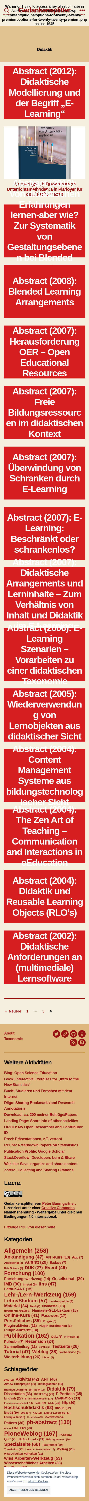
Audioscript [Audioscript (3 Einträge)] (13, 1262)
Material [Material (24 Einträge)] (16, 1306)
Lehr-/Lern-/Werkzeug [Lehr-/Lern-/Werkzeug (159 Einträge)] (40, 1294)
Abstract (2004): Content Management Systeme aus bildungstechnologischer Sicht (44, 775)
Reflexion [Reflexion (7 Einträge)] (13, 1341)
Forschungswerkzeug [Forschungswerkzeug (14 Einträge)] (27, 1279)
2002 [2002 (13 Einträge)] (9, 1380)
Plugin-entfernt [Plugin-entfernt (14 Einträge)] (21, 1330)
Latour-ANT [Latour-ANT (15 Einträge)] (18, 1289)
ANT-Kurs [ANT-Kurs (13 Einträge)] (58, 1257)
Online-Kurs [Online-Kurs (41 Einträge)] (21, 1315)
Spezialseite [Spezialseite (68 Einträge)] (22, 1444)
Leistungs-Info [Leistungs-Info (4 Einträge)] (61, 1301)
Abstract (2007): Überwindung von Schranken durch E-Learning (44, 473)
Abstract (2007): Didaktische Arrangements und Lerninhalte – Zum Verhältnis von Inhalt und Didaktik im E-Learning (44, 594)
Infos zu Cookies (38, 1481)
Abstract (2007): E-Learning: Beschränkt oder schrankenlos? (44, 533)
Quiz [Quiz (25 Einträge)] (10, 1439)
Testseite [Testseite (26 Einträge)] (65, 1346)
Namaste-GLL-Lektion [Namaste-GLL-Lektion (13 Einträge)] (55, 1310)
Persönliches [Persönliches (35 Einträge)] (22, 1320)
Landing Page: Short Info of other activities (41, 1121)
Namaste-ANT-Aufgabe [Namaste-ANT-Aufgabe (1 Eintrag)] (17, 1311)
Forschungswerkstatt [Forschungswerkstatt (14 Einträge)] (18, 1403)
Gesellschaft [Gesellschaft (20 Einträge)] (68, 1278)
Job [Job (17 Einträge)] (26, 1412)
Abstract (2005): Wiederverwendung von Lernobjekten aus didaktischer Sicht (44, 715)
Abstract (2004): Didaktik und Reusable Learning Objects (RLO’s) (44, 896)
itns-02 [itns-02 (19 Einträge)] (11, 1412)
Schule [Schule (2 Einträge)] (44, 1347)
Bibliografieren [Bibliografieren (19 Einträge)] (50, 1384)
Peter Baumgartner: (59, 1203)
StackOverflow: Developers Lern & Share (39, 1158)
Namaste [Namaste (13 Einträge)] (53, 1306)
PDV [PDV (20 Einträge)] (26, 1428)
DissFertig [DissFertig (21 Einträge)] (44, 1394)
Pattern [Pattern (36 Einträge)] (14, 1423)
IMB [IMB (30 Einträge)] (12, 1284)
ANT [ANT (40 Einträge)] (49, 1379)
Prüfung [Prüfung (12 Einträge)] (66, 1435)
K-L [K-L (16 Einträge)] (37, 1412)
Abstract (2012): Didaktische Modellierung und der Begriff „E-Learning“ (44, 92)
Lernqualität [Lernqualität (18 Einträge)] (14, 1417)
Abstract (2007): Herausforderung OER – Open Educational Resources (44, 351)
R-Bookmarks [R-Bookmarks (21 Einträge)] (31, 1439)
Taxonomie (13, 1039)
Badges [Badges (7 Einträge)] (58, 1262)
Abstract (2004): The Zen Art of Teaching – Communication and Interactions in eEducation (44, 836)
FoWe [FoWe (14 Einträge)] (40, 1403)
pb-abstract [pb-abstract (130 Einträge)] (48, 1422)
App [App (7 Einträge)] (77, 1257)
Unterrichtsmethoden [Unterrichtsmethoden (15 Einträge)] (40, 1449)
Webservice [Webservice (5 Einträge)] (70, 1352)
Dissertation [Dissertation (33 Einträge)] (18, 1394)
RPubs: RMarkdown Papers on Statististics (41, 1145)
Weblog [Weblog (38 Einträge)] (44, 1351)
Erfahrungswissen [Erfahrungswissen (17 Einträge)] (39, 1398)
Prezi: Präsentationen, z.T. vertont (33, 1139)
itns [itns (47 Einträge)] (47, 1284)
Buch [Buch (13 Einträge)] (39, 1389)
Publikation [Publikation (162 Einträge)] (26, 1335)
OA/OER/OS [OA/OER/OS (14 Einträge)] (54, 1417)
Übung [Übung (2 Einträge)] (48, 1357)
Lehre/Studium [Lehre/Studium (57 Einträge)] (26, 1300)
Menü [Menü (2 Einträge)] (35, 1306)
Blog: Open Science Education (30, 1073)
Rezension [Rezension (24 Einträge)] (39, 1341)
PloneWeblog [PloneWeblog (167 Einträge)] (30, 1433)
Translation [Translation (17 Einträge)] (13, 1449)
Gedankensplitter (45, 10)
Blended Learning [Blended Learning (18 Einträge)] (18, 1389)
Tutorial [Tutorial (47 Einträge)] (17, 1351)
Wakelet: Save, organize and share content (40, 1164)
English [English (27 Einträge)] (13, 1398)
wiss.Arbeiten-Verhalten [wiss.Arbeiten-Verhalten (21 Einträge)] (23, 1453)
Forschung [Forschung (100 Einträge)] (24, 1273)
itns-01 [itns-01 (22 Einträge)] (63, 1408)
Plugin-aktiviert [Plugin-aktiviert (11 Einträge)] (20, 1325)
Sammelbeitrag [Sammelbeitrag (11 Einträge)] (20, 1346)
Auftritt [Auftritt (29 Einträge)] (36, 1262)
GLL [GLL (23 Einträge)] (54, 1402)
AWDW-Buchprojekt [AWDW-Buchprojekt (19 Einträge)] (20, 1384)
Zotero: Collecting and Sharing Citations (38, 1170)
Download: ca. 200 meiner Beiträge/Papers (40, 1115)
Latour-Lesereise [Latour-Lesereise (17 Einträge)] (57, 1412)
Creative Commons (58, 1208)
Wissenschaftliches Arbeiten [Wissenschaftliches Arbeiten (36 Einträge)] (33, 1463)
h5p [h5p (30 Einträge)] (68, 1403)
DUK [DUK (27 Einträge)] (34, 1267)
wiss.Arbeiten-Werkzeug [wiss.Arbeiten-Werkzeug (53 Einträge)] (33, 1458)
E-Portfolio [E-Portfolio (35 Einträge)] (69, 1394)
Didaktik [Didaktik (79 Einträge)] (61, 1389)
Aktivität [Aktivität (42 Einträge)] (27, 1379)
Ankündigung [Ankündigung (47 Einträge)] (24, 1257)
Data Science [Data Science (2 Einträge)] (13, 1268)
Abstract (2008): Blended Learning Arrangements (44, 291)
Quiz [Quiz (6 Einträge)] (56, 1336)
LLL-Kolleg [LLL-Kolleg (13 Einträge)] (35, 1417)
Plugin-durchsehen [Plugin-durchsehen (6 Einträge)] (55, 1325)
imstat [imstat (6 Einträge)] (30, 1284)
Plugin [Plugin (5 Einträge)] (49, 1321)
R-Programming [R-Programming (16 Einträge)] (58, 1439)
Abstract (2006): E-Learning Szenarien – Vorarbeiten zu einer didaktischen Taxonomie (44, 654)
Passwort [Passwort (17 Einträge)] (53, 1315)
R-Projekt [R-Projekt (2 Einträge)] (71, 1336)
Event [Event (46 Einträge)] (56, 1267)
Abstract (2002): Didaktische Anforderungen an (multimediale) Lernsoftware (44, 957)
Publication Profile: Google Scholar (34, 1151)
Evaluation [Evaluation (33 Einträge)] (67, 1398)
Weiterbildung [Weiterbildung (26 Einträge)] (22, 1356)
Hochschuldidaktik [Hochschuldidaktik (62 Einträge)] (28, 1407)
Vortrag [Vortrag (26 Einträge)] (65, 1449)
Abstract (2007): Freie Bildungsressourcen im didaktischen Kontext (44, 412)
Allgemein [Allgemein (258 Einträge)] (26, 1250)
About (9, 1033)
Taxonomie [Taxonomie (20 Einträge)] (52, 1444)
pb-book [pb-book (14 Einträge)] (11, 1428)
